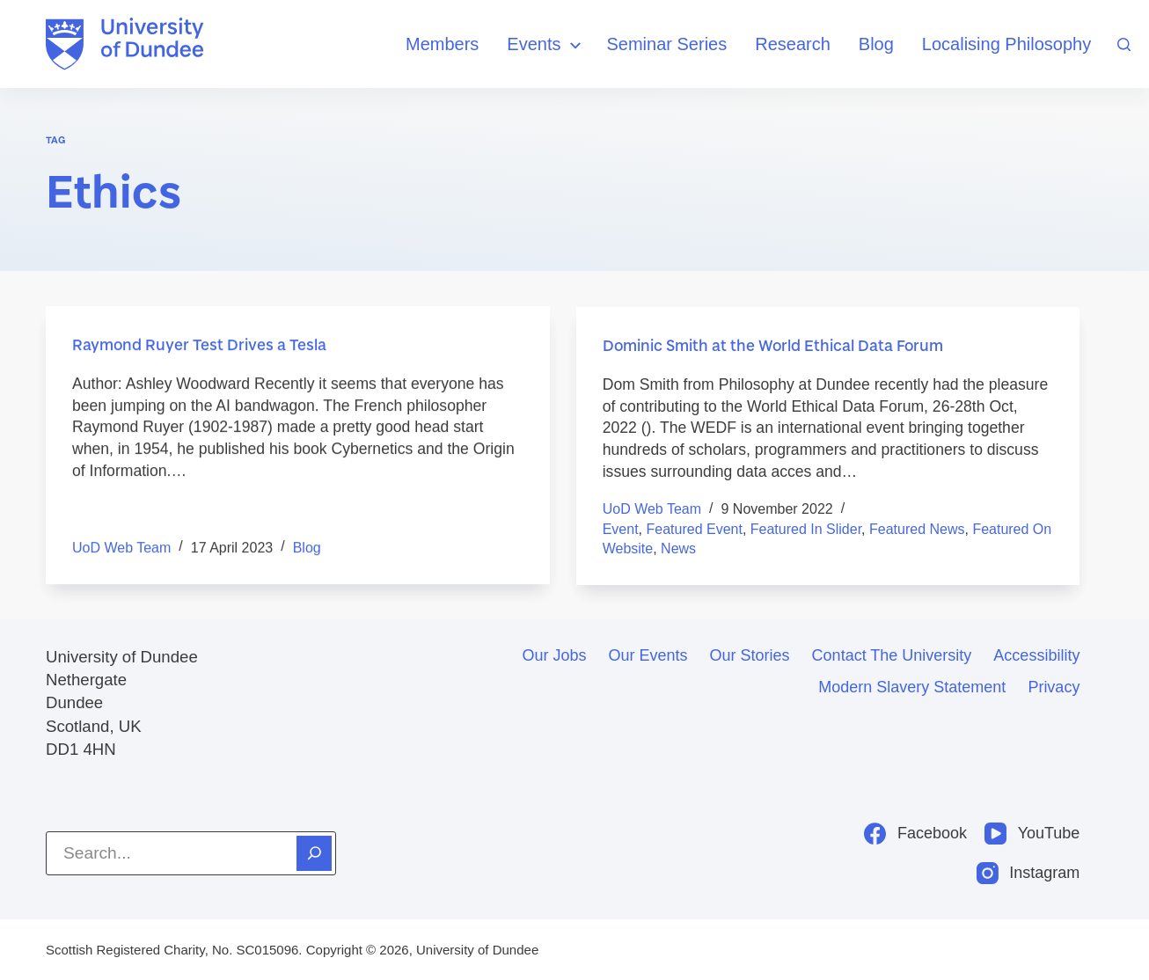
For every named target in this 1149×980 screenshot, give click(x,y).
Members (442, 44)
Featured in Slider (805, 531)
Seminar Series (667, 44)
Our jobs (555, 655)
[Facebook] (915, 834)
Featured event (695, 531)
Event (621, 531)
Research (793, 44)
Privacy (1053, 687)
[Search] (1124, 44)
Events (546, 45)
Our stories (750, 655)
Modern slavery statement (912, 687)
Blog (876, 44)
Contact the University (892, 655)
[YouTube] (1031, 834)
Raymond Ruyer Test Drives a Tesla (201, 344)
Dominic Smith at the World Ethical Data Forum (779, 348)
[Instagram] (1028, 873)
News (678, 552)
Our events (648, 655)
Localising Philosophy (1006, 44)
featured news (917, 531)
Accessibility (1036, 655)
